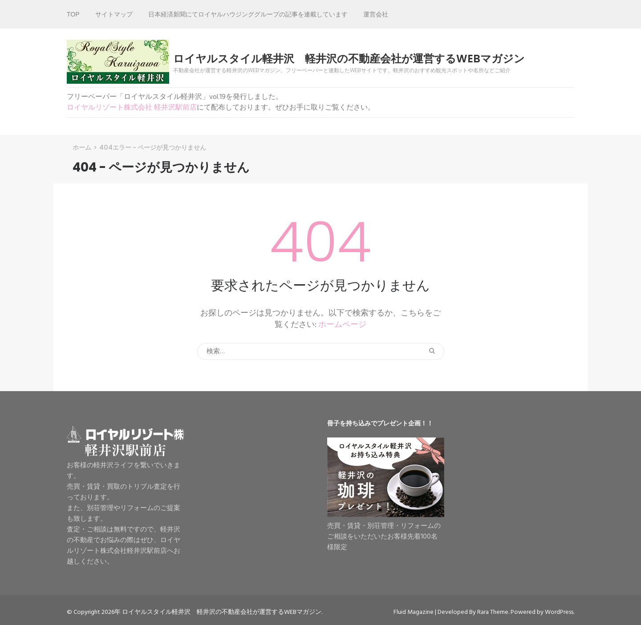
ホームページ (342, 325)
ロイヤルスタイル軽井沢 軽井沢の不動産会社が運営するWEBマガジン (349, 58)
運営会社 (375, 14)
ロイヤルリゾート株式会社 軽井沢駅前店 (132, 108)
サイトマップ (114, 14)
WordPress (559, 612)
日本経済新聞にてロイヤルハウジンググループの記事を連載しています (248, 14)
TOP (73, 14)
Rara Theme (492, 612)
